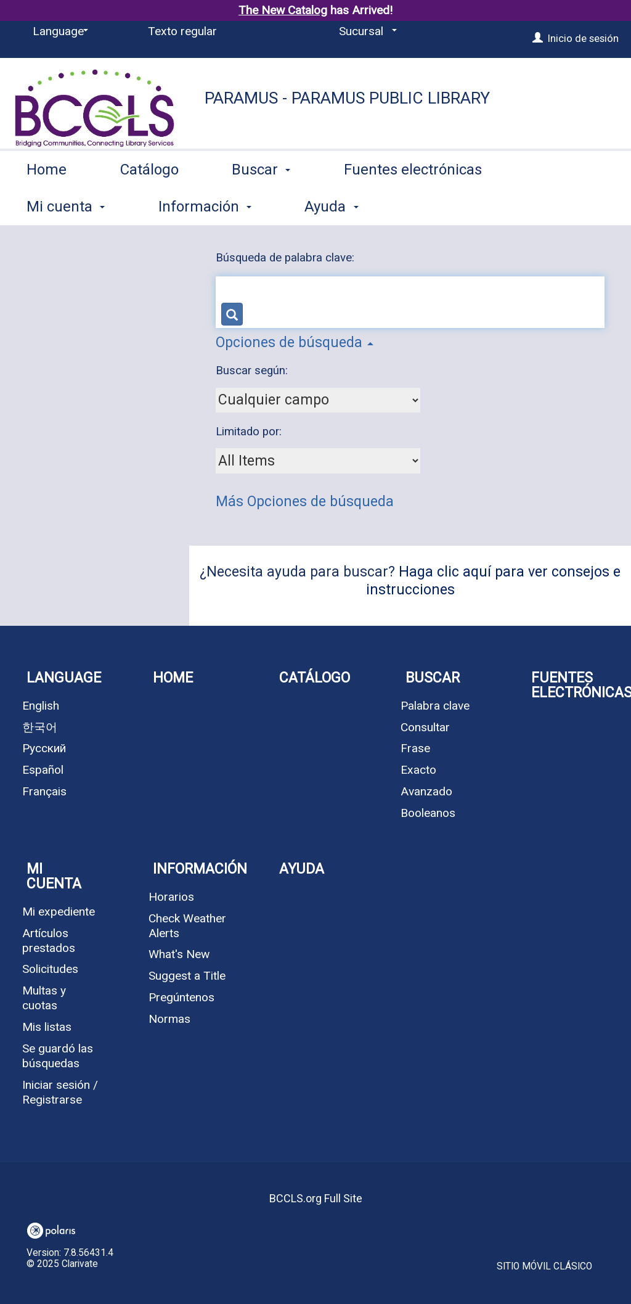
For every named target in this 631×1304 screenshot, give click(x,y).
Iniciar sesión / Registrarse (60, 1092)
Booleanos (428, 813)
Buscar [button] (261, 204)
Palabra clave (435, 706)
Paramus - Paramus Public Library (347, 98)
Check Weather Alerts (187, 925)
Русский (44, 748)
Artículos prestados (48, 940)
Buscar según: (253, 370)
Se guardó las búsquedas (57, 1055)
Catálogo (149, 204)
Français (44, 791)
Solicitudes (50, 969)
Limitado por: (250, 431)
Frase (415, 748)
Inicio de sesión (583, 38)
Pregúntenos (181, 997)
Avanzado (426, 791)
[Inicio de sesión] (537, 38)
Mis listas (46, 1027)
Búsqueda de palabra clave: (286, 257)
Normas (169, 1019)
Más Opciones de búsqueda (305, 501)
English (40, 706)
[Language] (58, 31)
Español (42, 770)
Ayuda (301, 869)
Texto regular (182, 31)
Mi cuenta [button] (53, 876)
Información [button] (200, 869)
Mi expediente (58, 911)
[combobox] (318, 400)
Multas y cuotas (44, 997)
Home (46, 204)
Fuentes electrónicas (413, 204)
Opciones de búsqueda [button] (294, 342)
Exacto (418, 770)
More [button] (563, 206)
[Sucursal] (366, 31)
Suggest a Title (187, 976)
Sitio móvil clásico (544, 1266)
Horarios (171, 897)
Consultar (425, 727)
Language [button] (63, 678)
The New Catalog (282, 10)
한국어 (39, 727)
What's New (179, 954)
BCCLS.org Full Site (315, 1198)
